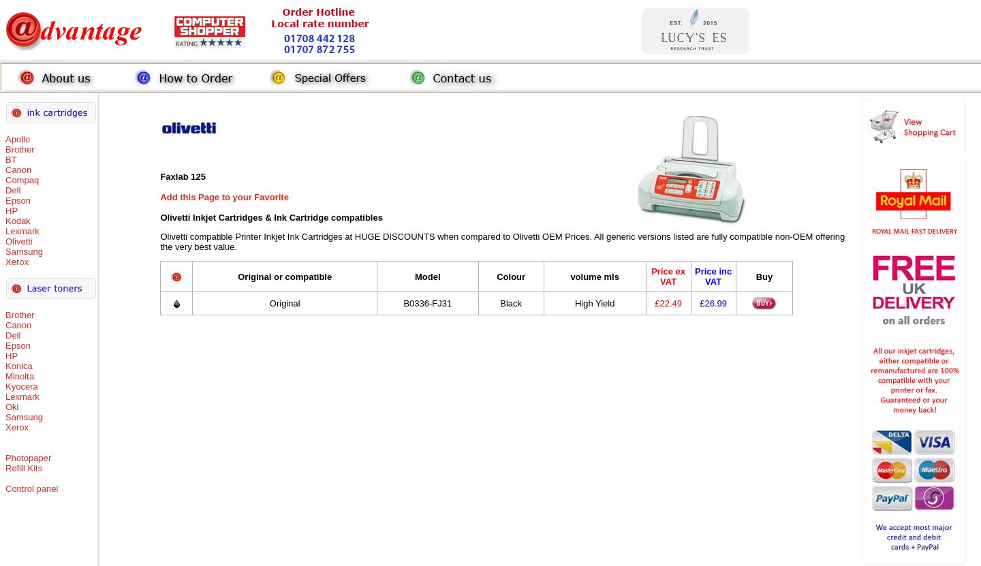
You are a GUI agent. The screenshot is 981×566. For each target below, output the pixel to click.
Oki (12, 407)
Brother (20, 149)
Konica (19, 366)
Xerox (17, 262)
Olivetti (19, 241)
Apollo (17, 139)
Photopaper (28, 458)
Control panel (31, 489)
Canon (18, 170)
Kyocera (21, 386)
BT (11, 160)
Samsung (24, 252)
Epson (18, 200)
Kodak (18, 221)
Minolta (19, 376)
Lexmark (22, 231)
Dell (12, 190)
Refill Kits (23, 468)
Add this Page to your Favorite (224, 197)
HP (11, 211)
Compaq (22, 180)
